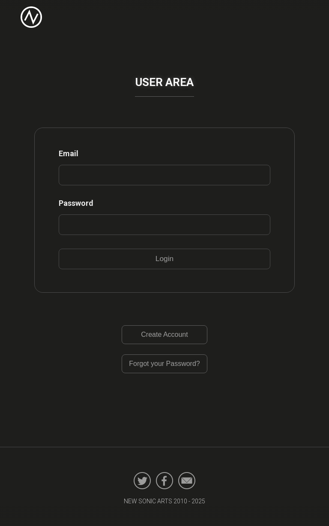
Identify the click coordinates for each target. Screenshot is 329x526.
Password (76, 203)
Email (68, 153)
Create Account (164, 334)
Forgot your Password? (164, 363)
